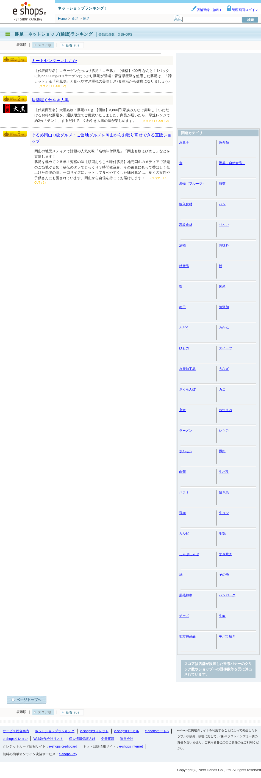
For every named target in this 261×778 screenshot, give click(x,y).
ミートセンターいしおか (54, 60)
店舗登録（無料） (207, 10)
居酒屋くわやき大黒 (50, 99)
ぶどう (184, 328)
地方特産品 (187, 636)
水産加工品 (187, 369)
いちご (224, 430)
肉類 (182, 472)
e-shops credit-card (63, 746)
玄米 (182, 410)
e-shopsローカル (126, 731)
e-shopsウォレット (94, 731)
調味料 (224, 245)
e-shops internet (131, 746)
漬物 (182, 245)
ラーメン (185, 430)
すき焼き (225, 554)
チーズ (184, 616)
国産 (222, 286)
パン (222, 204)
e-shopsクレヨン (15, 739)
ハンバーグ (227, 595)
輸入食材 (185, 204)
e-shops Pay (68, 754)
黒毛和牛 (185, 595)
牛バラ (224, 472)
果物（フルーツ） (192, 184)
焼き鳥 (224, 492)
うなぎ (224, 369)
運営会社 (126, 739)
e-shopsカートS (157, 731)
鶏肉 (182, 513)
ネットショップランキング (54, 731)
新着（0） (73, 45)
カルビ (184, 533)
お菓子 (184, 142)
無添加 (224, 307)
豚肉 (222, 451)
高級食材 (185, 225)
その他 (224, 575)
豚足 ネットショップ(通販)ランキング (54, 34)
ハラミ (184, 492)
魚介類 (224, 142)
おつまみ (225, 410)
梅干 (182, 307)
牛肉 (222, 616)
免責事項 (107, 739)
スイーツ (225, 348)
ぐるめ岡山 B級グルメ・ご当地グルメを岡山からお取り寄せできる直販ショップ (101, 138)
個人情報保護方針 (82, 739)
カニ (222, 389)
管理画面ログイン (242, 10)
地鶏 (222, 533)
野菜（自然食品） (232, 163)
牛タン (224, 513)
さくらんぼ (187, 389)
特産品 (184, 266)
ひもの (184, 348)
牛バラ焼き (227, 636)
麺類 (222, 184)
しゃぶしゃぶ (189, 554)
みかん (224, 328)
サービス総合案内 (16, 731)
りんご (224, 225)
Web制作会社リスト (48, 739)
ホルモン (185, 451)
